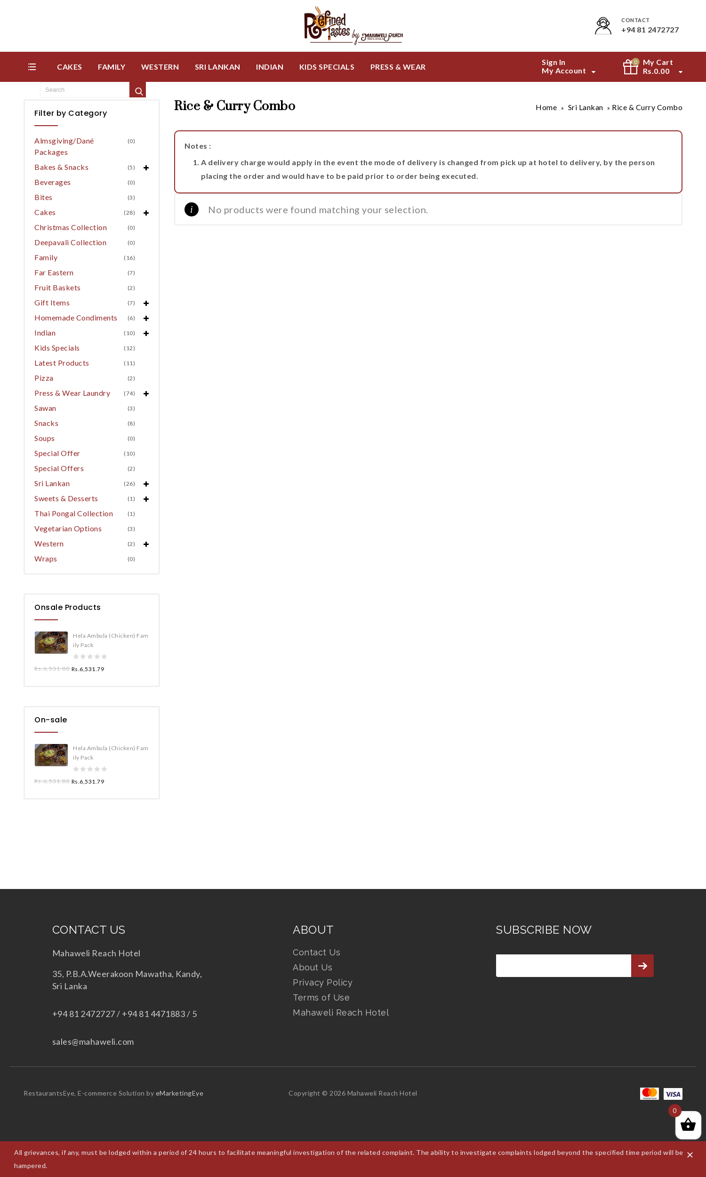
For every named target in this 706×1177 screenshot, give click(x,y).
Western (160, 66)
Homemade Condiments (76, 317)
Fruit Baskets (57, 287)
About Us (312, 967)
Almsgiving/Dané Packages (64, 146)
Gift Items (52, 302)
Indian (269, 66)
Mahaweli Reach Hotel (341, 1012)
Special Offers (59, 468)
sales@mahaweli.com (93, 1041)
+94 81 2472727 (650, 29)
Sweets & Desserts (66, 498)
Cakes (69, 66)
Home (546, 107)
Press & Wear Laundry (72, 392)
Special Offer (57, 452)
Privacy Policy (323, 982)
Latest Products (61, 362)
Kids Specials (327, 66)
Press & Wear (398, 66)
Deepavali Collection (70, 242)
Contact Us (316, 952)
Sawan (45, 407)
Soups (44, 437)
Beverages (52, 181)
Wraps (45, 558)
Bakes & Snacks (61, 166)
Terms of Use (321, 997)
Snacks (46, 422)
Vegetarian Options (68, 528)
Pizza (44, 377)
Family (111, 66)
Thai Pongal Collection (73, 513)
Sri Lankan (218, 66)
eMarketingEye (180, 1093)
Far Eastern (54, 272)
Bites (43, 196)
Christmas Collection (70, 227)
